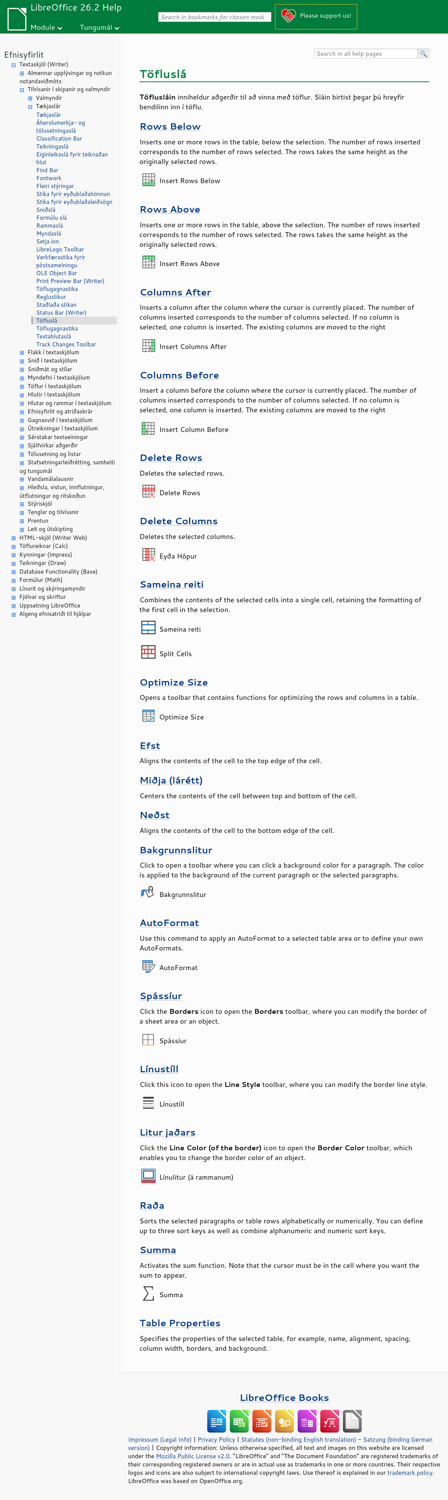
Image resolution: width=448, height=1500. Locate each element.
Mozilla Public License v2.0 (193, 1456)
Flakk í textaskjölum (53, 352)
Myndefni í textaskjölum (59, 377)
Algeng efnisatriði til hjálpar (55, 614)
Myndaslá (48, 233)
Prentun (38, 521)
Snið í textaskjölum (52, 360)
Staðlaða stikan (56, 305)
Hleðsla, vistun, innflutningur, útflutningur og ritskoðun (62, 491)
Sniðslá (45, 210)
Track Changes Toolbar (66, 344)
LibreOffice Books (284, 1397)
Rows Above (169, 209)
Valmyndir (49, 98)
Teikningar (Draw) (42, 563)
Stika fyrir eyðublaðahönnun (73, 194)
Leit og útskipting (50, 529)
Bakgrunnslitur (176, 849)
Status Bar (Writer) (61, 313)
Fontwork (48, 178)
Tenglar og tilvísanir (53, 512)
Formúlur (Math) (41, 580)
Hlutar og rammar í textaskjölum (70, 403)
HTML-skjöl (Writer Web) (53, 538)
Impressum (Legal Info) (160, 1439)
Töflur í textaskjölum (54, 386)
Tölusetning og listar (54, 454)
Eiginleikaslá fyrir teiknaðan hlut (72, 158)
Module (42, 27)
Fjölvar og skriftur (42, 597)
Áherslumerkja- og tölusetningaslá (60, 127)
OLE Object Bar (56, 273)
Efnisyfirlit (24, 54)
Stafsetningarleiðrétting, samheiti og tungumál (67, 466)
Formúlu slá (51, 218)
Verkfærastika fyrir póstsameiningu (60, 261)
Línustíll (159, 1068)
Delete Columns (178, 520)
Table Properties (179, 1322)
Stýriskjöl (40, 504)
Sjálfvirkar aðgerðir (53, 445)
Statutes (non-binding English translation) (298, 1439)
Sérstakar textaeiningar (58, 437)
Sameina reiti (171, 584)
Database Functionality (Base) (58, 572)
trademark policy (410, 1472)
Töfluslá (46, 320)
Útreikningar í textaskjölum (63, 428)
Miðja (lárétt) (171, 780)
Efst (149, 745)
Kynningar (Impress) (45, 555)
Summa (157, 1249)
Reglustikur (51, 297)
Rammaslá (49, 226)
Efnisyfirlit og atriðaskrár (60, 411)
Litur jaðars (167, 1132)
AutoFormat (169, 922)
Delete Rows (170, 457)
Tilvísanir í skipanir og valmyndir (69, 89)
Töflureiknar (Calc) (43, 546)
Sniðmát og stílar (50, 369)
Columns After (175, 291)
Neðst (154, 814)
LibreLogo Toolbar (60, 249)
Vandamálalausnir (50, 479)
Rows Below (170, 126)
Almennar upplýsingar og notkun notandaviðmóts (66, 77)
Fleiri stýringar (55, 186)
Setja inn (47, 241)
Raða (151, 1205)
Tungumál (96, 27)
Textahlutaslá (53, 336)
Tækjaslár (48, 106)
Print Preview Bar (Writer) (70, 281)
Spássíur (160, 995)
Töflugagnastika (57, 289)
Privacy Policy (216, 1439)
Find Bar (47, 170)
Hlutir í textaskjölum (54, 394)
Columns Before (179, 374)
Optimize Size (173, 682)
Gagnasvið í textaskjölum (60, 420)
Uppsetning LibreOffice (49, 605)
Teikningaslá (52, 146)
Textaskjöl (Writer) (43, 64)
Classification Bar (59, 138)
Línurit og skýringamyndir (52, 588)
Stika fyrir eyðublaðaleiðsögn (74, 202)
